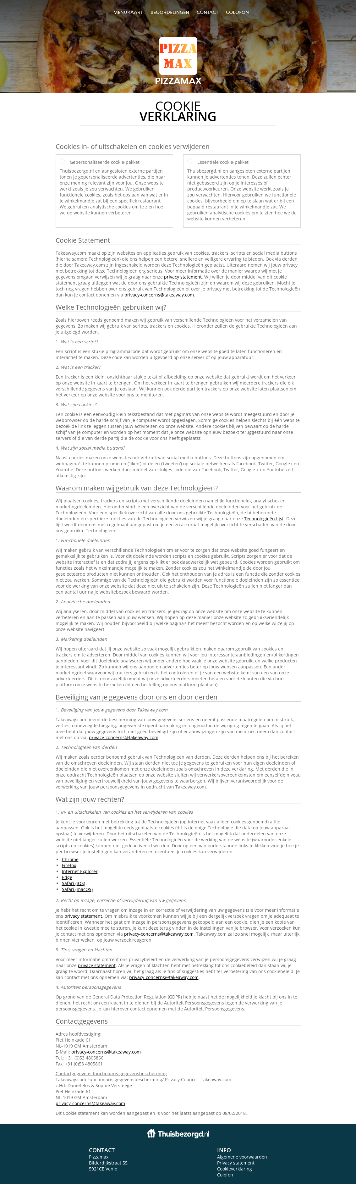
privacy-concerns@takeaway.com (159, 295)
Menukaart (128, 12)
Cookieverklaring (234, 1169)
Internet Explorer (80, 871)
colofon (237, 12)
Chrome (70, 859)
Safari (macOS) (77, 889)
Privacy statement (236, 1163)
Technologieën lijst (264, 519)
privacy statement (183, 277)
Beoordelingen (170, 12)
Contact (207, 12)
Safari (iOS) (73, 883)
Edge (67, 877)
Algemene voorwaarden (242, 1157)
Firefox (69, 865)
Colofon (225, 1175)
